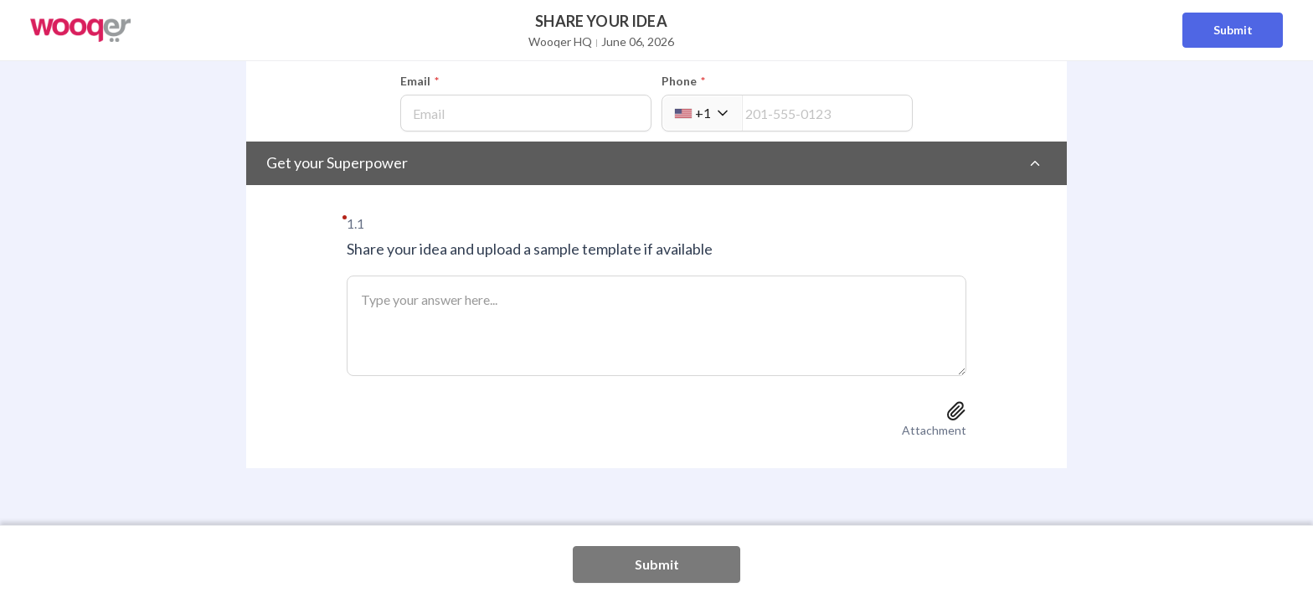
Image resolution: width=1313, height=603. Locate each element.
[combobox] (702, 113)
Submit (1233, 30)
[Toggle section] (1035, 163)
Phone (683, 81)
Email (419, 81)
